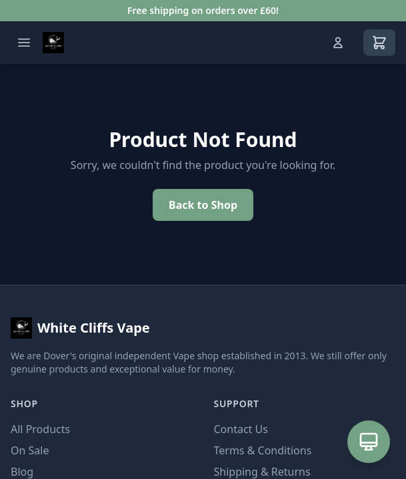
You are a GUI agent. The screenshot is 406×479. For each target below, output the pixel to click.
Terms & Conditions (263, 450)
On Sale (30, 450)
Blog (22, 471)
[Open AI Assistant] (368, 441)
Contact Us (241, 429)
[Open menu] (24, 42)
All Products (40, 429)
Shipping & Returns (262, 471)
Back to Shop (203, 205)
